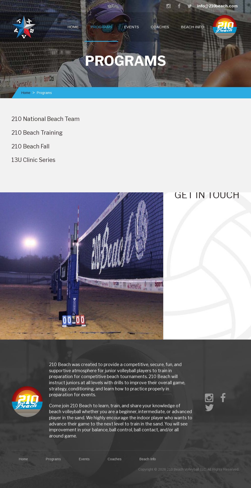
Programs (101, 27)
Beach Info (192, 27)
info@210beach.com (217, 6)
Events (131, 27)
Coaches (160, 27)
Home (73, 27)
